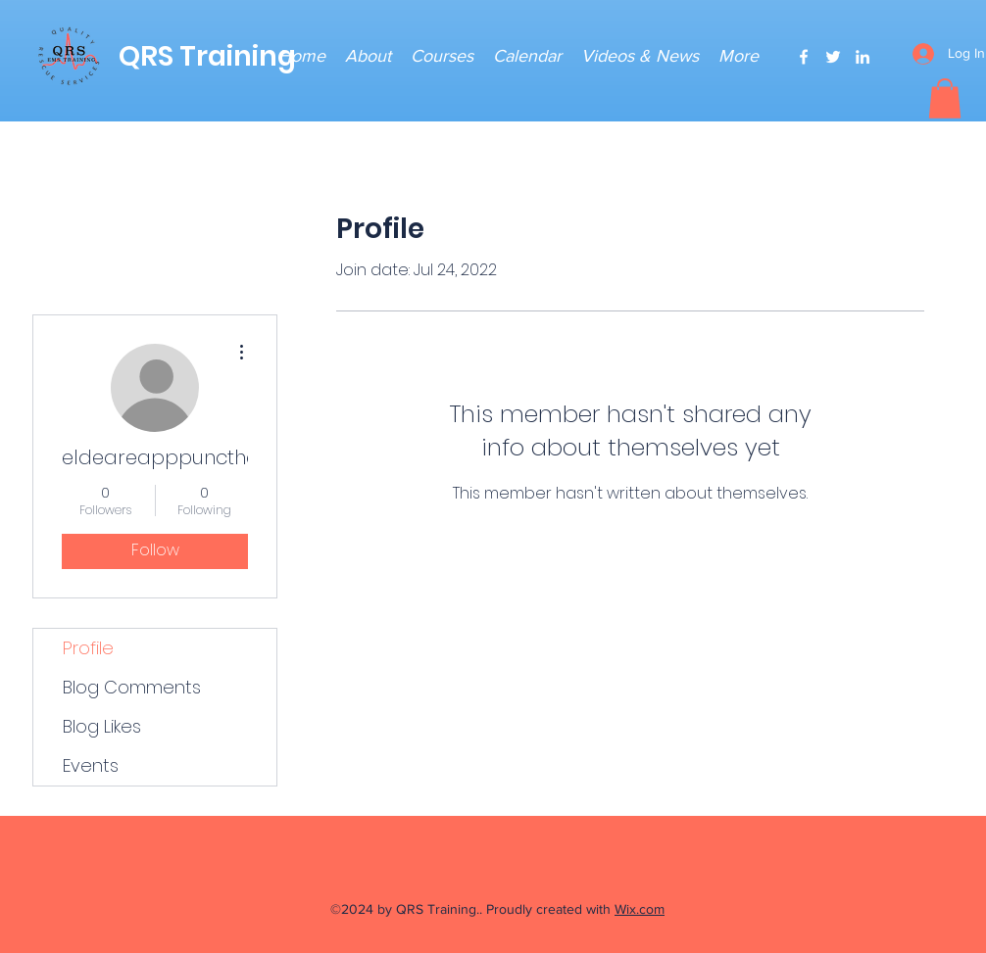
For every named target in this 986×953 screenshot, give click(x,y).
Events (91, 765)
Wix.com (640, 909)
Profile (88, 648)
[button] (944, 98)
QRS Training (207, 56)
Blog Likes (102, 726)
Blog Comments (132, 687)
